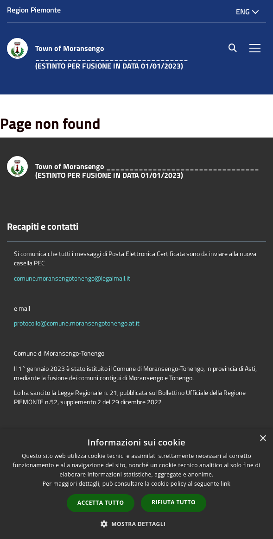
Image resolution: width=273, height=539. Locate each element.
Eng (247, 11)
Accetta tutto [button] (100, 503)
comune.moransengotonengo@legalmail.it (72, 278)
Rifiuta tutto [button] (174, 502)
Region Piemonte (34, 9)
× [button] (262, 438)
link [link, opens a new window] (225, 484)
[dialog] (136, 484)
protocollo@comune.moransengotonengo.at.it (77, 323)
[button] (137, 523)
